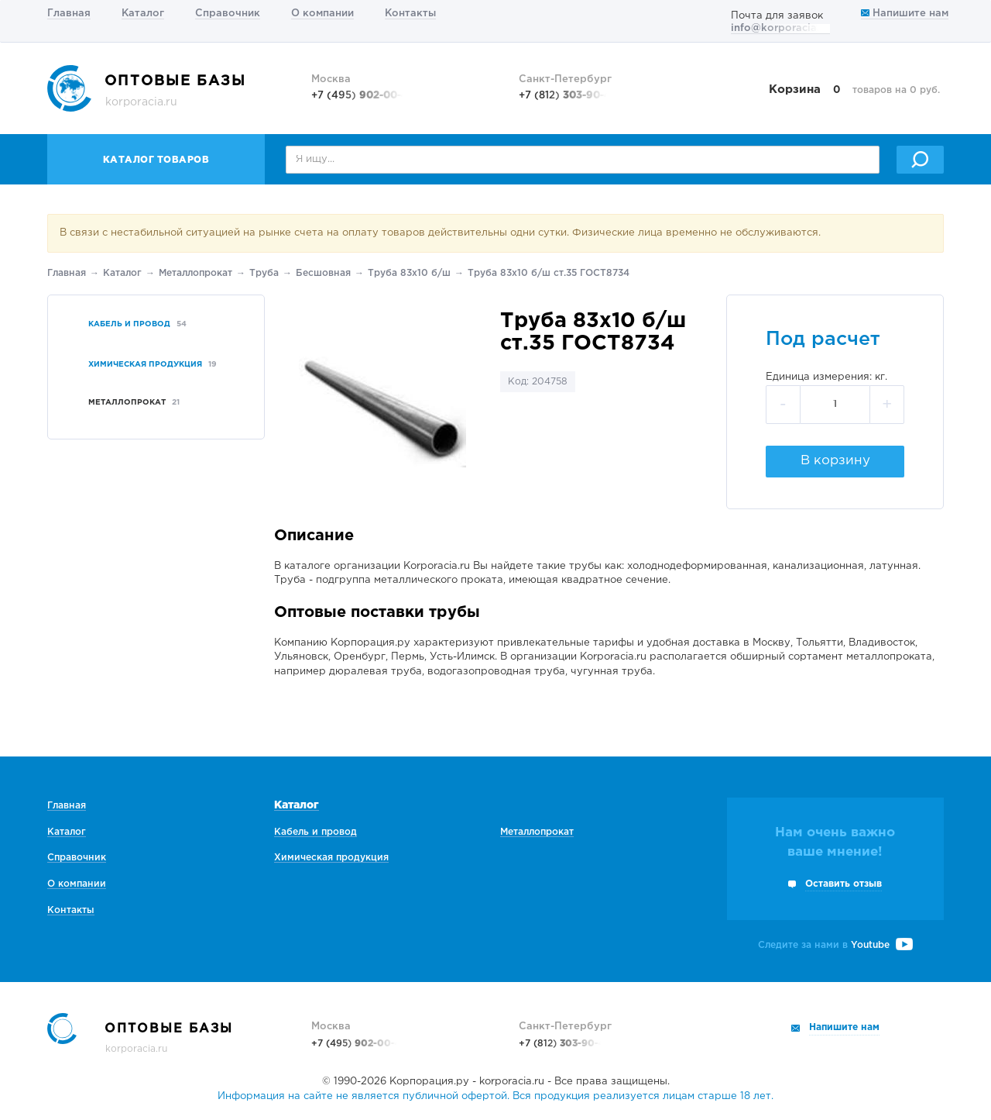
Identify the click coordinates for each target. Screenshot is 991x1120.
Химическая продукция (331, 857)
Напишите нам (904, 13)
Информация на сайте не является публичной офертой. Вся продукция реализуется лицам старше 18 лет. (495, 1096)
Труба (264, 273)
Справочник (227, 13)
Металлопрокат (195, 273)
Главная (69, 13)
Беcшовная (323, 273)
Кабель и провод (315, 832)
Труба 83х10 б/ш (409, 273)
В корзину (835, 461)
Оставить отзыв (843, 884)
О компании (322, 13)
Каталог (143, 13)
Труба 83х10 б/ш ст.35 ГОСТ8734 (548, 273)
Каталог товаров (156, 160)
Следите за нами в (835, 945)
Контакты (410, 13)
